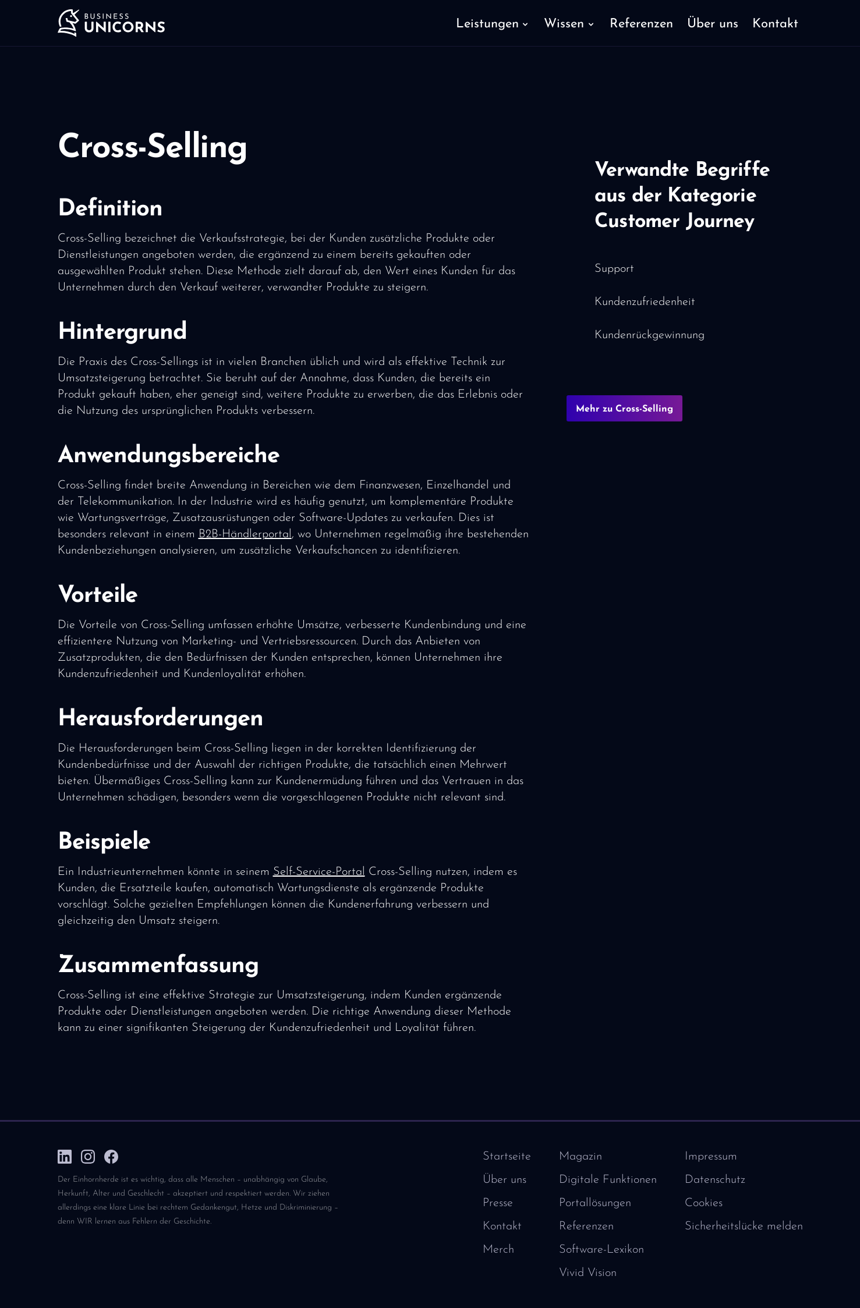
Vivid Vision (588, 1273)
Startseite (507, 1156)
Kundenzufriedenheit (644, 302)
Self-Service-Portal (319, 872)
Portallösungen (595, 1203)
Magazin (580, 1156)
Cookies (704, 1203)
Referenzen (586, 1226)
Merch (498, 1250)
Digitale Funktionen (608, 1180)
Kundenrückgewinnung (649, 335)
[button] (493, 23)
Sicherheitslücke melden (744, 1226)
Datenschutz (715, 1180)
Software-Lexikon (601, 1250)
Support (614, 269)
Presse (498, 1203)
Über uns (504, 1180)
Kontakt (502, 1226)
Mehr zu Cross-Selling (624, 409)
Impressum (711, 1156)
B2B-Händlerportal (245, 534)
